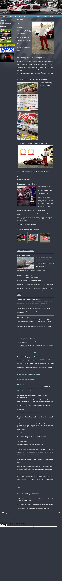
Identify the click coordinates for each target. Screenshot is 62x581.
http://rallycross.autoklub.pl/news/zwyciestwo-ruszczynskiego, (28, 374)
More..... (19, 487)
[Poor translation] (5, 525)
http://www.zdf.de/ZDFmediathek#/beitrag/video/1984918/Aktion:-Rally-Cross (31, 412)
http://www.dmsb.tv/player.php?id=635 (24, 390)
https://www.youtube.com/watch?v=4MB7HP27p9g (26, 352)
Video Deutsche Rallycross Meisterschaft (25, 250)
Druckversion (5, 512)
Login (59, 512)
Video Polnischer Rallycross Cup (24, 245)
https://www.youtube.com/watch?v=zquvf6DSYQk (26, 379)
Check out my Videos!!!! (21, 432)
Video (19, 294)
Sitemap (10, 512)
